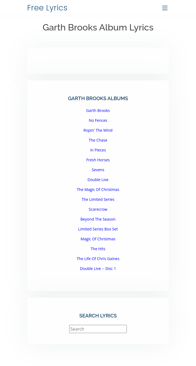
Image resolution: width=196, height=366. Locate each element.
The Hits (98, 248)
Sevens (98, 169)
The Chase (98, 140)
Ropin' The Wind (98, 130)
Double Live (98, 179)
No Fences (98, 120)
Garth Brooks (98, 110)
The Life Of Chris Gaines (98, 258)
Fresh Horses (98, 159)
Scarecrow (98, 209)
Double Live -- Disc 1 (98, 268)
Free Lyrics (47, 7)
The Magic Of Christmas (98, 189)
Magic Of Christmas (98, 238)
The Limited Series (98, 199)
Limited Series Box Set (98, 229)
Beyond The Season (98, 219)
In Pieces (98, 150)
